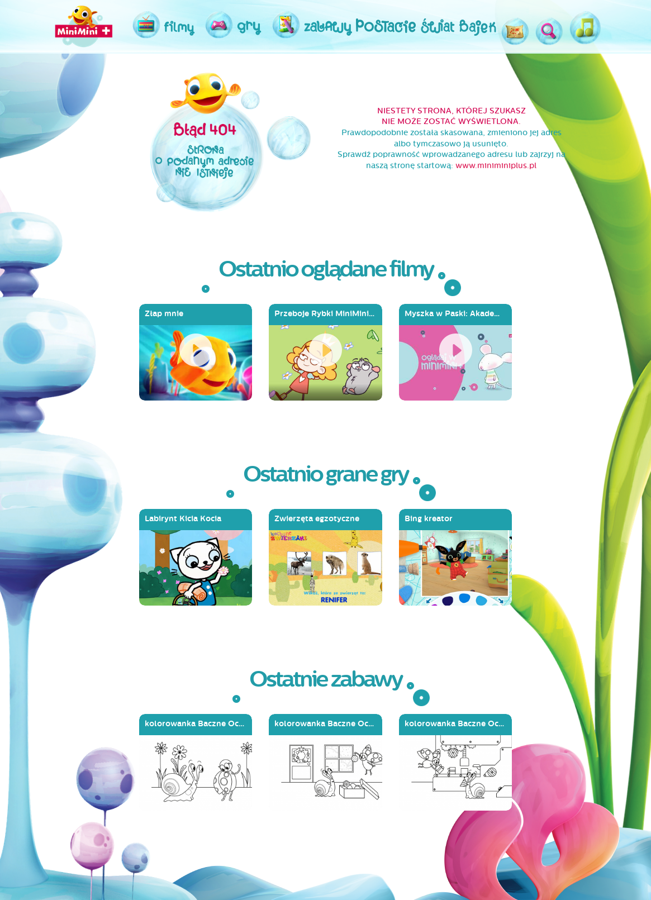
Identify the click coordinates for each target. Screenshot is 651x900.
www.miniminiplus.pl (495, 165)
